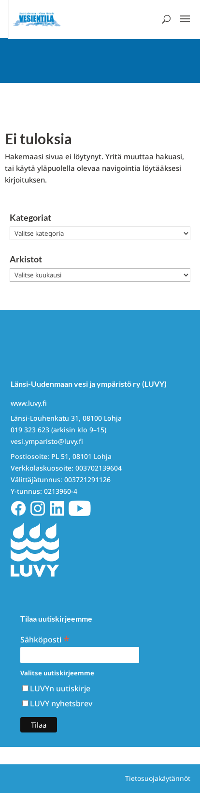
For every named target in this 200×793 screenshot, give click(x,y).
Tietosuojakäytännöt (157, 778)
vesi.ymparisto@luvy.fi (47, 441)
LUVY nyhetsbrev (61, 703)
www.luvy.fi (29, 403)
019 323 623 (30, 429)
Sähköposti (45, 638)
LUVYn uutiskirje (60, 688)
